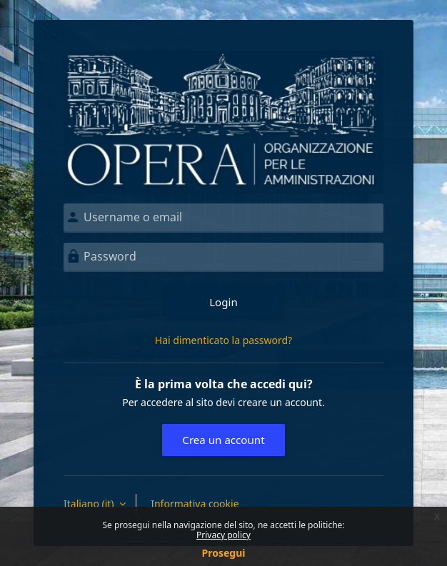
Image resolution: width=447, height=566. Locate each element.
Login (223, 302)
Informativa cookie (194, 503)
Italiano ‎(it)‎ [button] (90, 503)
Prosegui (224, 553)
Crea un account (223, 440)
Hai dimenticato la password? (223, 340)
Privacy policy (223, 535)
